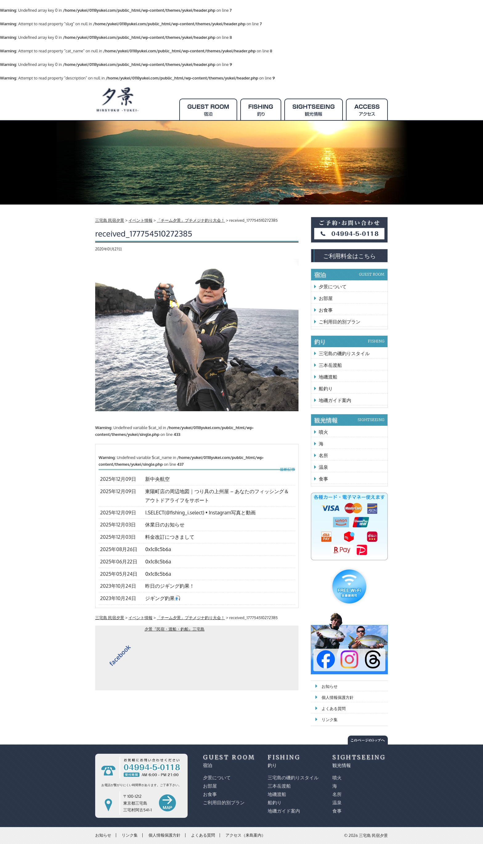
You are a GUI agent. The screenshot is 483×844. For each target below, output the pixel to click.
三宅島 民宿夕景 (373, 835)
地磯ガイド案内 (335, 400)
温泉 (323, 467)
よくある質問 (334, 708)
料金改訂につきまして (169, 537)
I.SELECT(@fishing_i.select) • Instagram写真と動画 (200, 512)
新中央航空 (157, 479)
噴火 (323, 432)
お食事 (326, 310)
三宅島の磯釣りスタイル (344, 353)
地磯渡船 (328, 377)
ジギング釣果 (162, 598)
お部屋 (326, 298)
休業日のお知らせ (165, 524)
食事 (323, 479)
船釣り (326, 389)
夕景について (333, 287)
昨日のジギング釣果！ (169, 586)
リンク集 (330, 719)
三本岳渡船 (330, 365)
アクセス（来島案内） (245, 835)
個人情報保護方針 (338, 697)
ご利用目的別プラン (339, 322)
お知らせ (330, 686)
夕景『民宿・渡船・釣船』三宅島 (174, 629)
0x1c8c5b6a (158, 549)
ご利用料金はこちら (349, 255)
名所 (323, 455)
